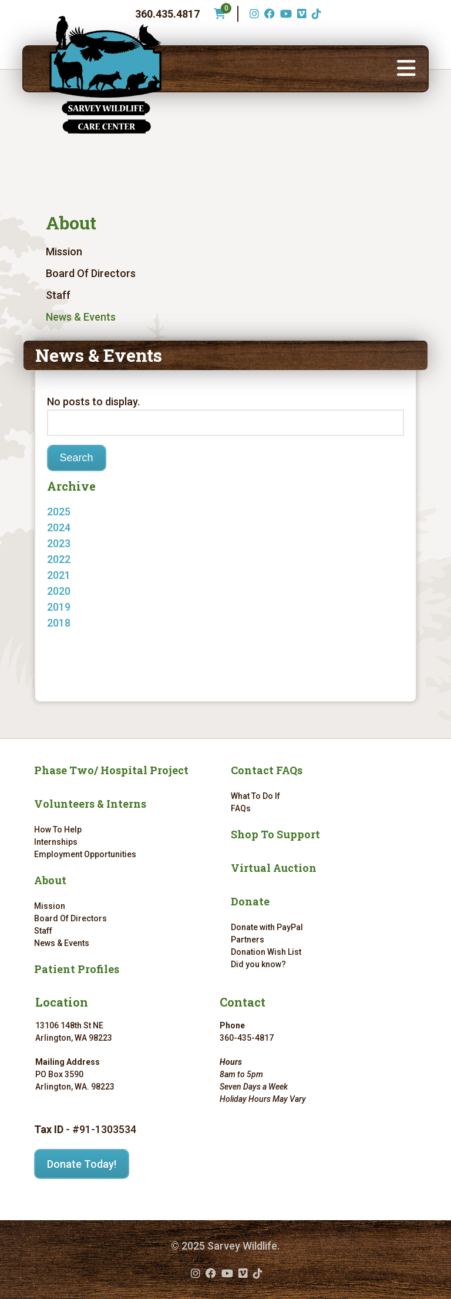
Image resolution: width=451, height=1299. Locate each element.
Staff (58, 295)
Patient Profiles (76, 969)
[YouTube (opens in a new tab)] (284, 14)
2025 (58, 511)
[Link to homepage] (105, 75)
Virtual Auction (274, 868)
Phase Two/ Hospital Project (111, 770)
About (71, 222)
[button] (406, 69)
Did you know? (258, 964)
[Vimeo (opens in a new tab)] (300, 14)
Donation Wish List (266, 952)
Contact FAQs (266, 770)
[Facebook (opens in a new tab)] (268, 14)
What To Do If (255, 796)
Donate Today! (81, 1164)
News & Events (81, 317)
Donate (250, 901)
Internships (56, 842)
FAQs (241, 808)
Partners (247, 939)
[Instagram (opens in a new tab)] (253, 14)
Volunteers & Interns (90, 804)
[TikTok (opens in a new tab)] (315, 14)
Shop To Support (275, 834)
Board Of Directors (91, 273)
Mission (64, 251)
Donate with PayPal (267, 927)
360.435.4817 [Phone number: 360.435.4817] (167, 14)
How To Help (58, 829)
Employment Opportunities (85, 854)
